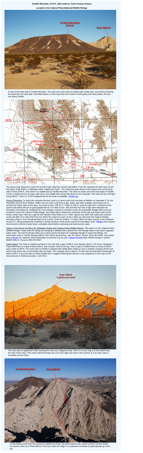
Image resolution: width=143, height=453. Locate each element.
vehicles (14, 238)
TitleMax (99, 222)
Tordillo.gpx (73, 196)
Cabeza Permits (75, 238)
